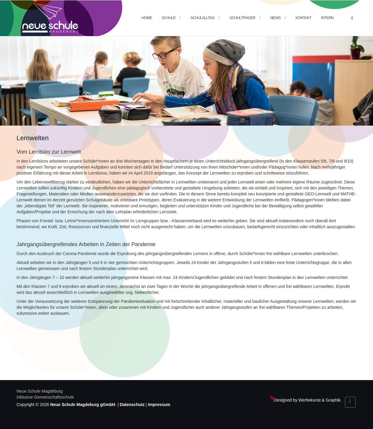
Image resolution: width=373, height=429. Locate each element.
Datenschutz (132, 404)
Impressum (159, 404)
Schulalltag (203, 18)
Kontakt (303, 18)
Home (147, 18)
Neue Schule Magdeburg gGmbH (82, 404)
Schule (169, 18)
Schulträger (242, 18)
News (275, 18)
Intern (327, 18)
